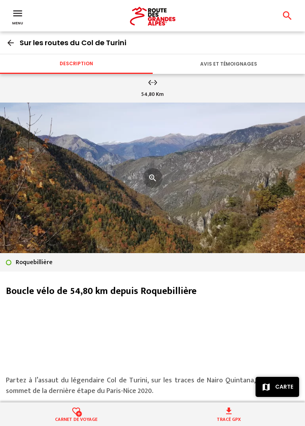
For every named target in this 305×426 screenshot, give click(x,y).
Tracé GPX (229, 418)
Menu (18, 16)
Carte (284, 387)
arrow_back (10, 43)
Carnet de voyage (76, 418)
